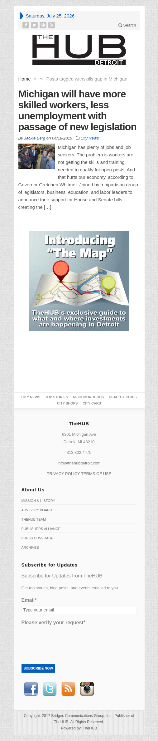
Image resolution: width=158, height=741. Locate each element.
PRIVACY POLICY (63, 473)
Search (127, 25)
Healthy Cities (122, 397)
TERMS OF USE (96, 473)
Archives (30, 547)
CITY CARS (92, 403)
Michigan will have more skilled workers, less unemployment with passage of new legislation (77, 110)
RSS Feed (68, 688)
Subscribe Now (38, 668)
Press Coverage (38, 538)
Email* (29, 600)
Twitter (49, 688)
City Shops (67, 403)
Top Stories (56, 397)
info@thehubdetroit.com (78, 463)
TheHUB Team (34, 519)
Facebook (30, 688)
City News (89, 138)
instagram (86, 688)
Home (24, 78)
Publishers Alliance (41, 529)
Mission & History (38, 501)
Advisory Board (37, 510)
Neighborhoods (88, 397)
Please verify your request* (53, 622)
